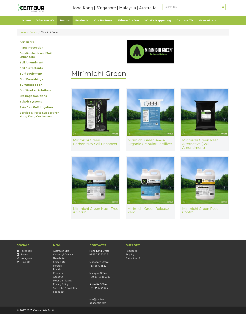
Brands (65, 20)
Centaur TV (185, 20)
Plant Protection (31, 47)
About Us (58, 276)
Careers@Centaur (63, 254)
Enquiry (130, 254)
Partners (57, 265)
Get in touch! (133, 258)
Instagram (24, 258)
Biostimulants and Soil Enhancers (35, 55)
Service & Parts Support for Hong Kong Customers (39, 114)
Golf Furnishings (31, 79)
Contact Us (59, 262)
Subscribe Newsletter (65, 288)
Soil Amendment (31, 62)
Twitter (22, 254)
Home (26, 20)
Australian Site (61, 250)
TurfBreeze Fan (31, 84)
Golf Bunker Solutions (35, 90)
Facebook (24, 250)
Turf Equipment (31, 73)
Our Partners (103, 20)
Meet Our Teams (62, 280)
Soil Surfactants (31, 68)
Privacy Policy (60, 284)
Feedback (58, 291)
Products (81, 20)
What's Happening (158, 20)
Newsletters (207, 20)
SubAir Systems (31, 101)
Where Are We (128, 20)
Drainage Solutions (33, 96)
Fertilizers (27, 42)
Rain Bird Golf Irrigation (36, 107)
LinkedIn (23, 262)
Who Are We (45, 20)
